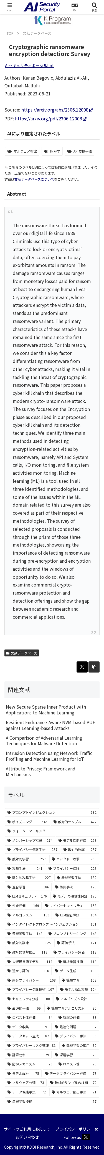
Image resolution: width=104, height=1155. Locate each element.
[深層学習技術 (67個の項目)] (52, 1101)
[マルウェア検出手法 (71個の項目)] (74, 1092)
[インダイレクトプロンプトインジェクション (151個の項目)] (52, 924)
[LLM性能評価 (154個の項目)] (76, 915)
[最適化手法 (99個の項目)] (24, 1008)
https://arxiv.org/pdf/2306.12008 (51, 118)
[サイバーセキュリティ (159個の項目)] (71, 905)
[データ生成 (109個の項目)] (76, 971)
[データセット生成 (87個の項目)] (28, 1036)
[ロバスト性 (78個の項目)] (77, 1064)
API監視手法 (82, 151)
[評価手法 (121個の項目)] (76, 943)
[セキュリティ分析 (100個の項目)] (28, 999)
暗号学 (55, 151)
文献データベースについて (34, 179)
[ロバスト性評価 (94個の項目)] (30, 1017)
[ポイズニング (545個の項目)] (27, 822)
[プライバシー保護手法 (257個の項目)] (32, 849)
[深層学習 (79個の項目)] (76, 1055)
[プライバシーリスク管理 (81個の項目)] (31, 1045)
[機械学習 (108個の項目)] (79, 980)
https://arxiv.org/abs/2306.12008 (57, 109)
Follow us (77, 1137)
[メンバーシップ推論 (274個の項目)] (30, 840)
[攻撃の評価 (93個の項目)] (77, 1017)
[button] (94, 667)
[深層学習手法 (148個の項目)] (25, 933)
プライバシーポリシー (76, 1129)
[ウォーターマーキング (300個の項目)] (52, 831)
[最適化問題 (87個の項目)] (76, 1027)
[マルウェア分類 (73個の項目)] (26, 1082)
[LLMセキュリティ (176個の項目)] (27, 896)
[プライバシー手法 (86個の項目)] (76, 1036)
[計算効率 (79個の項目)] (28, 1055)
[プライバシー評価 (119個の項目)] (75, 952)
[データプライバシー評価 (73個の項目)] (71, 1073)
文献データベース (21, 653)
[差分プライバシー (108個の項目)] (31, 980)
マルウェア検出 (25, 151)
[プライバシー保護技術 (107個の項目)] (31, 989)
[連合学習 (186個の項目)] (28, 887)
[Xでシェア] (82, 667)
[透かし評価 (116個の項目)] (28, 971)
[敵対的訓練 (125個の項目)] (29, 943)
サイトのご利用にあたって (27, 1129)
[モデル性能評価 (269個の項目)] (77, 840)
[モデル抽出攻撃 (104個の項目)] (78, 989)
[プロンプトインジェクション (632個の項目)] (52, 812)
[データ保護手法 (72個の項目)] (26, 1092)
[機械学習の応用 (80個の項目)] (79, 1045)
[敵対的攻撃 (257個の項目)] (80, 849)
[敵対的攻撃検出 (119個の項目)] (27, 952)
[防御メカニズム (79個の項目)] (30, 1064)
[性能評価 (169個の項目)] (23, 905)
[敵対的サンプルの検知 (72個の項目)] (73, 1082)
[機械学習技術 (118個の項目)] (77, 961)
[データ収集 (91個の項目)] (28, 1027)
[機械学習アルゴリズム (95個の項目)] (71, 1008)
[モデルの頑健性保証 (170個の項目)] (74, 896)
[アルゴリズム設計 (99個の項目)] (76, 999)
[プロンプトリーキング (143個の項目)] (72, 933)
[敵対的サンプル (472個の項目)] (75, 822)
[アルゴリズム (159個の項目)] (28, 915)
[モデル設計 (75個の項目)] (23, 1073)
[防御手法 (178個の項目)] (76, 887)
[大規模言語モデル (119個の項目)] (30, 961)
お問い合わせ (27, 1137)
